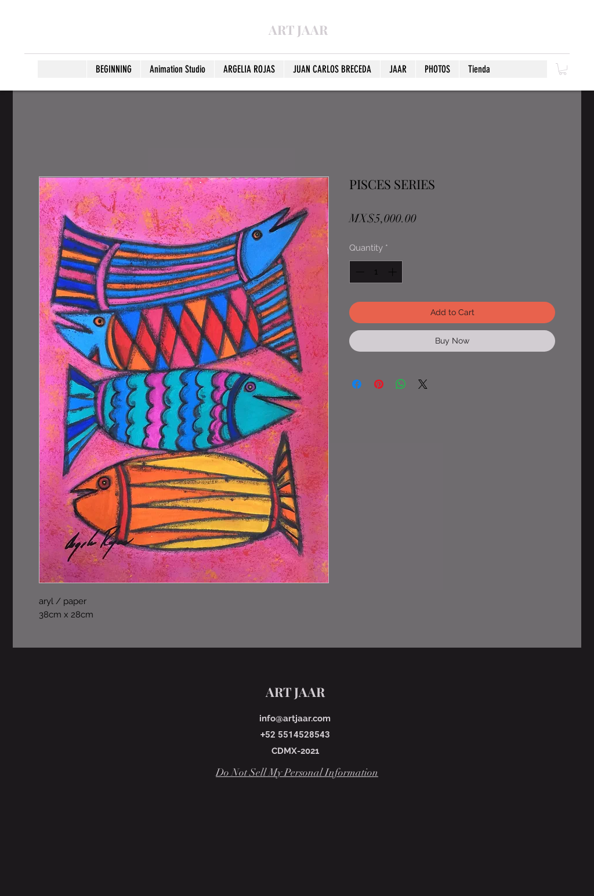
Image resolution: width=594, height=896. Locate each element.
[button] (563, 69)
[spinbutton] (376, 272)
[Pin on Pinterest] (379, 384)
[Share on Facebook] (357, 384)
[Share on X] (423, 384)
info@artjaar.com (295, 718)
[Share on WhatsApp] (401, 384)
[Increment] (393, 272)
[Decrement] (359, 272)
